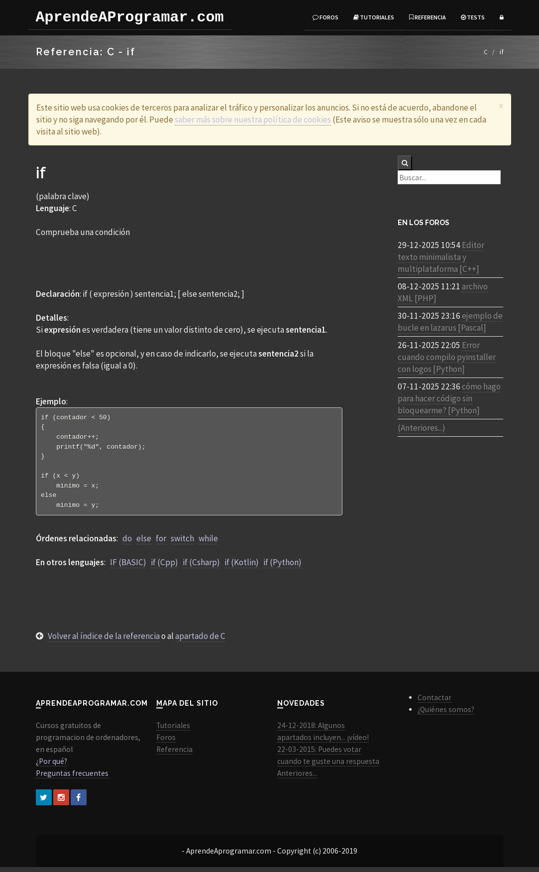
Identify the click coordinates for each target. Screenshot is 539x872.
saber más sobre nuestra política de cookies (253, 119)
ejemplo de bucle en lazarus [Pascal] (450, 321)
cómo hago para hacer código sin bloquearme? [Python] (449, 398)
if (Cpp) (164, 567)
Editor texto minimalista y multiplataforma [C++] (441, 257)
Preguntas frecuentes (72, 778)
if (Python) (282, 567)
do (127, 543)
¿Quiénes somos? (446, 714)
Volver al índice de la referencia (104, 640)
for (161, 543)
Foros (325, 17)
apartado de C (200, 640)
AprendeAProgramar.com (130, 17)
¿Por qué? (51, 766)
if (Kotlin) (241, 567)
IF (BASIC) (128, 567)
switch (182, 543)
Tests (473, 17)
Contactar (434, 702)
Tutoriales (373, 17)
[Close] (501, 106)
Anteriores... (297, 778)
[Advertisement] (189, 262)
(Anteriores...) (421, 427)
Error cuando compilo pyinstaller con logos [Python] (447, 357)
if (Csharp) (201, 567)
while (208, 543)
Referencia (427, 17)
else (143, 543)
